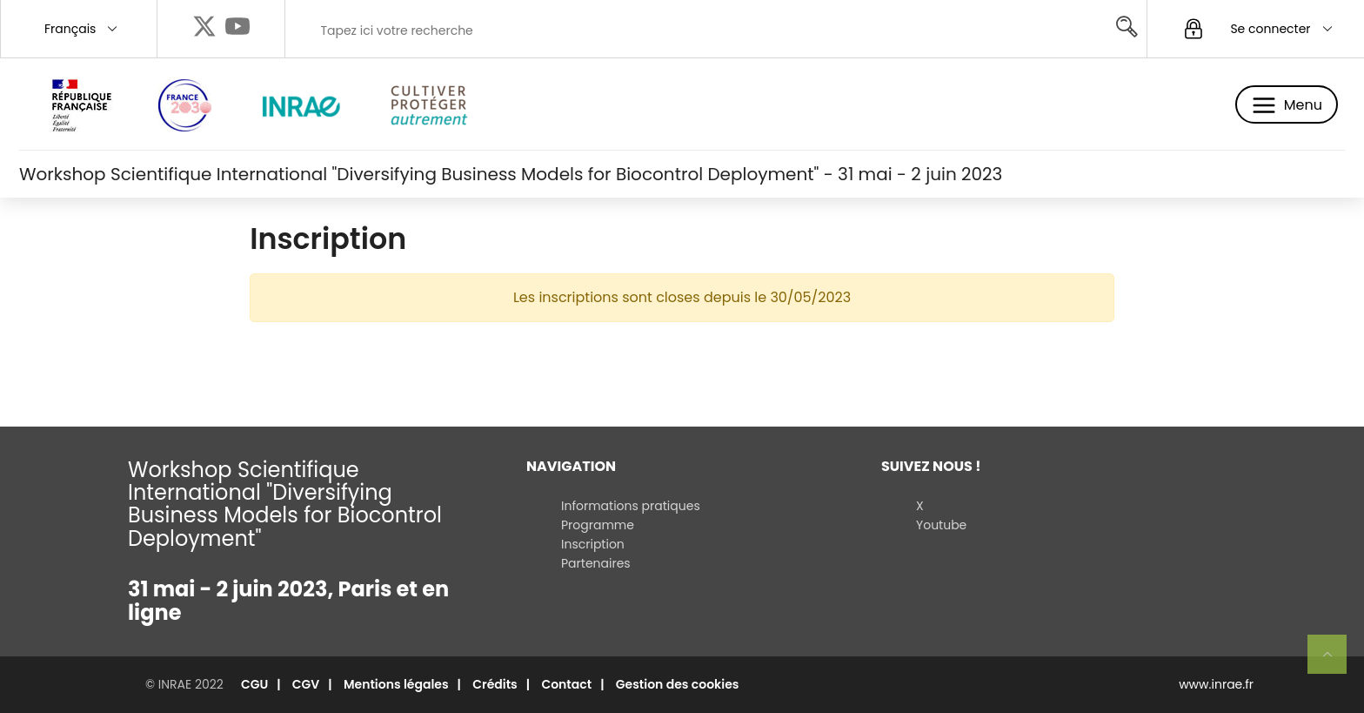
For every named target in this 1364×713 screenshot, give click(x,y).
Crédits (495, 684)
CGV (305, 684)
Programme (597, 525)
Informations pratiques (630, 506)
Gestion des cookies (677, 684)
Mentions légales (396, 684)
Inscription (593, 544)
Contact (566, 684)
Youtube (941, 525)
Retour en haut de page (1334, 661)
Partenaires (596, 563)
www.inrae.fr (1216, 684)
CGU (254, 684)
